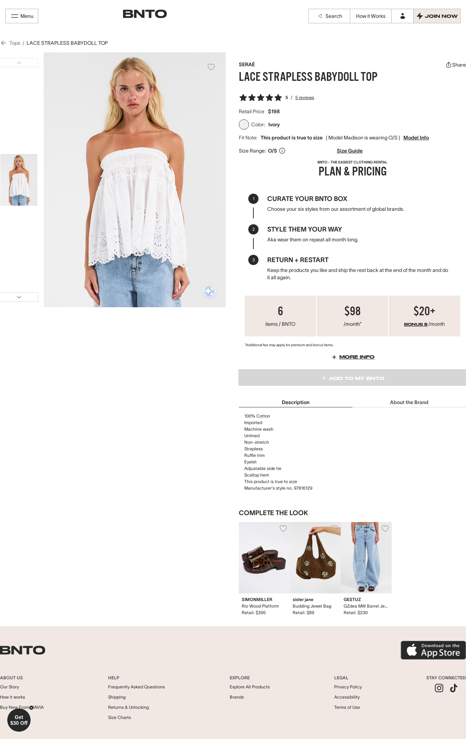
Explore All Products (250, 686)
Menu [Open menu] (21, 16)
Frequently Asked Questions (136, 686)
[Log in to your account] (402, 16)
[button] (19, 720)
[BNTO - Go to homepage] (145, 14)
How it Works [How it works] (371, 16)
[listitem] (439, 689)
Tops (14, 43)
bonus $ (415, 325)
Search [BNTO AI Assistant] (329, 16)
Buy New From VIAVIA (22, 707)
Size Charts (119, 717)
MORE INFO (353, 357)
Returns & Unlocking (128, 707)
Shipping (117, 697)
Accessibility (347, 697)
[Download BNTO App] (433, 650)
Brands (237, 697)
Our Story (9, 686)
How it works (12, 697)
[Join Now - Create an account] (437, 16)
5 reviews (304, 97)
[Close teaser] (31, 708)
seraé (247, 64)
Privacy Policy (348, 686)
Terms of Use (347, 707)
